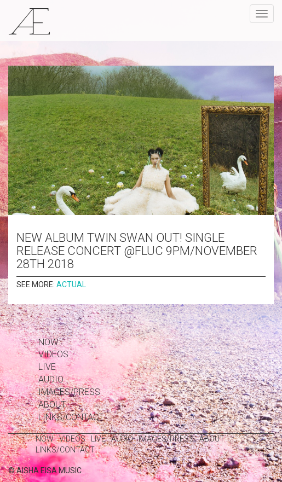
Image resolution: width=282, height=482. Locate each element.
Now (48, 342)
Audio (51, 379)
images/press (69, 392)
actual (71, 284)
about (52, 404)
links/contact (70, 417)
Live (47, 367)
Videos (53, 354)
